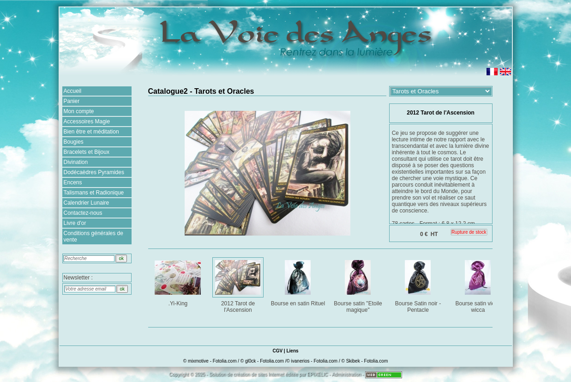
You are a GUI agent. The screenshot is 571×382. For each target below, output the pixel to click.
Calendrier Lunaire (86, 203)
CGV (277, 350)
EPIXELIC (317, 374)
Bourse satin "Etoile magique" (359, 284)
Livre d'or (75, 223)
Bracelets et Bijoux (86, 152)
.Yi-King (179, 281)
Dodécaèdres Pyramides (94, 172)
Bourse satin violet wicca (479, 284)
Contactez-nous (83, 213)
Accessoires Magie (87, 121)
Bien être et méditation (91, 131)
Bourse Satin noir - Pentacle (419, 284)
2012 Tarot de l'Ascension (239, 284)
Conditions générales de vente (93, 236)
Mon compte (79, 111)
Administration (346, 374)
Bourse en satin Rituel (298, 281)
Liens (292, 350)
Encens (73, 182)
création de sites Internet (259, 374)
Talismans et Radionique (94, 192)
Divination (76, 162)
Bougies (74, 142)
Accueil (73, 91)
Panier (72, 101)
